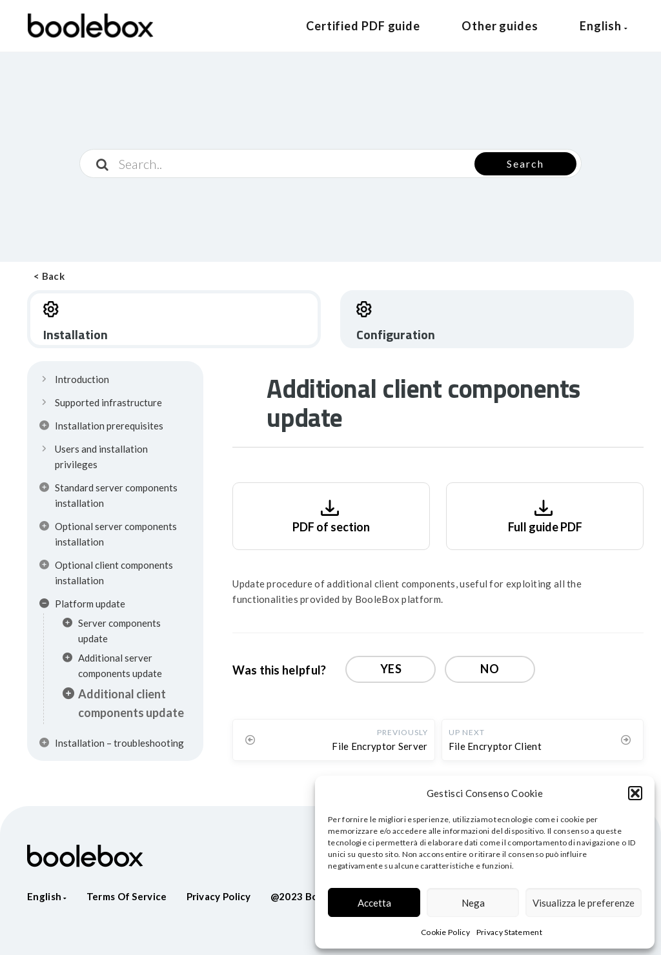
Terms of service (126, 896)
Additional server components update (112, 665)
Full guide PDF (545, 515)
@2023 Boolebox (310, 896)
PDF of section (331, 515)
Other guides (500, 26)
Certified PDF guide (363, 26)
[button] (635, 793)
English (604, 26)
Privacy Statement (509, 932)
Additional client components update (123, 703)
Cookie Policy (445, 932)
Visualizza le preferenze (584, 903)
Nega (473, 903)
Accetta (374, 903)
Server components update (112, 630)
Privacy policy (219, 896)
